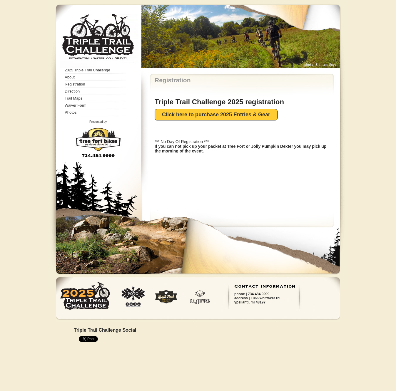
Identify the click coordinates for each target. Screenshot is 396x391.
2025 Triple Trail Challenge (87, 70)
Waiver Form (75, 105)
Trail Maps (73, 98)
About (70, 77)
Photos (70, 112)
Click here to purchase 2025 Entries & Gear (216, 115)
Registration (75, 84)
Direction (72, 91)
